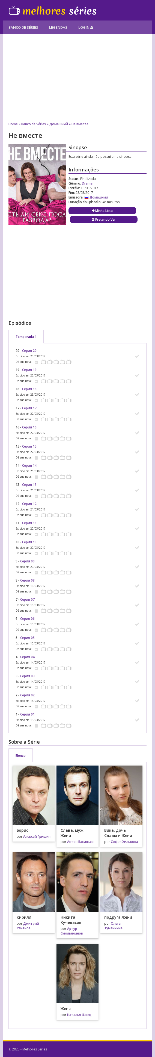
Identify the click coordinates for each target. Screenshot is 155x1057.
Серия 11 (29, 523)
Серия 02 (27, 695)
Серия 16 (29, 427)
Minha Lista (102, 210)
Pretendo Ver (104, 219)
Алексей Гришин (36, 836)
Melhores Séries (52, 10)
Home (13, 124)
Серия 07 (27, 599)
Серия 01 (27, 714)
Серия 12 (29, 503)
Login (85, 27)
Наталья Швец (79, 1014)
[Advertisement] (77, 78)
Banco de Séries (23, 27)
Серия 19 (29, 369)
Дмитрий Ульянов (28, 925)
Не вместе (79, 124)
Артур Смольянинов (72, 931)
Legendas (58, 27)
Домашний (58, 124)
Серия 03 (27, 676)
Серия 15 (29, 446)
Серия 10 (29, 542)
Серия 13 (29, 484)
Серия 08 (27, 580)
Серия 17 (29, 408)
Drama (87, 183)
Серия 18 (29, 389)
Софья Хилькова (124, 841)
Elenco (21, 755)
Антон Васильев (80, 841)
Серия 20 (29, 350)
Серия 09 (27, 561)
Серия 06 (27, 618)
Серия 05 (27, 637)
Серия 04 (27, 657)
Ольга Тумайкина (113, 925)
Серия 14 (29, 465)
